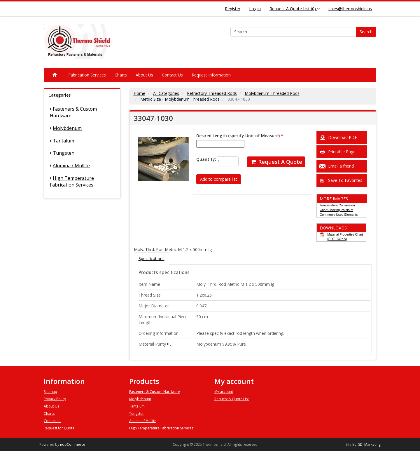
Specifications (151, 258)
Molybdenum (67, 128)
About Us (144, 75)
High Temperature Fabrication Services (72, 181)
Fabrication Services (87, 75)
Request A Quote (276, 161)
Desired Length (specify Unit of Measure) (238, 135)
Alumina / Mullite (71, 165)
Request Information (211, 75)
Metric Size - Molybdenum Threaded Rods (180, 99)
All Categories (166, 93)
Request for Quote (59, 428)
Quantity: (202, 159)
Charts (121, 75)
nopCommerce (72, 444)
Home (139, 93)
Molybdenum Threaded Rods (272, 93)
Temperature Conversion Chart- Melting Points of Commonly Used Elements (339, 209)
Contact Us (172, 75)
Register (232, 8)
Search (366, 31)
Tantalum (63, 140)
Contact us (52, 420)
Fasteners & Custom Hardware (154, 391)
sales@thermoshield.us (350, 8)
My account (223, 391)
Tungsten (63, 153)
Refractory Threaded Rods (212, 93)
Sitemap (50, 391)
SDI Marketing (369, 444)
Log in (255, 8)
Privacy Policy (55, 398)
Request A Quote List (231, 398)
